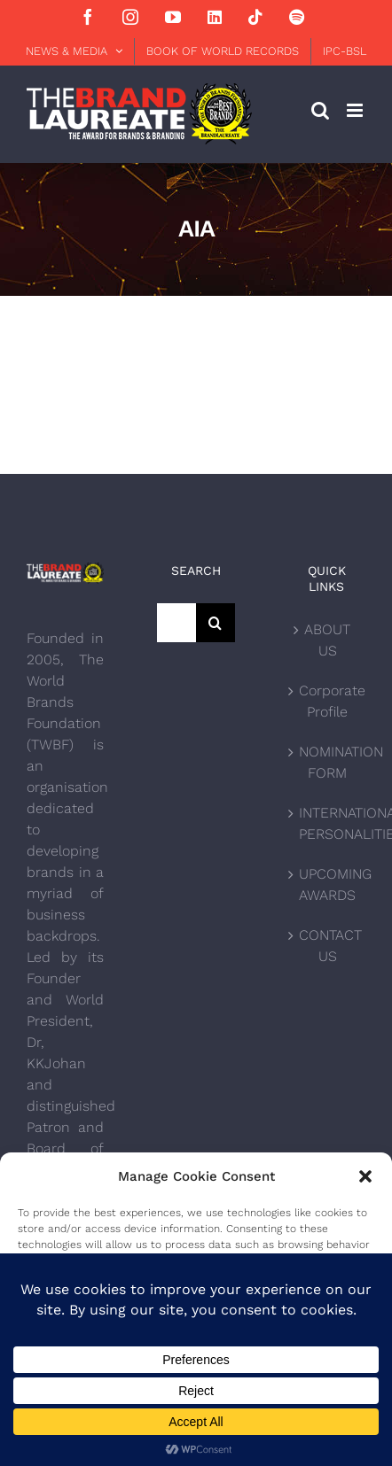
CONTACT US (328, 946)
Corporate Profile (328, 701)
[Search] (215, 622)
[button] (365, 1176)
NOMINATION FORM (328, 762)
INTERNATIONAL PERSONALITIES (328, 823)
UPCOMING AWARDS (328, 884)
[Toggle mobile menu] (356, 110)
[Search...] (176, 622)
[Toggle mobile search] (320, 110)
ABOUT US (327, 640)
